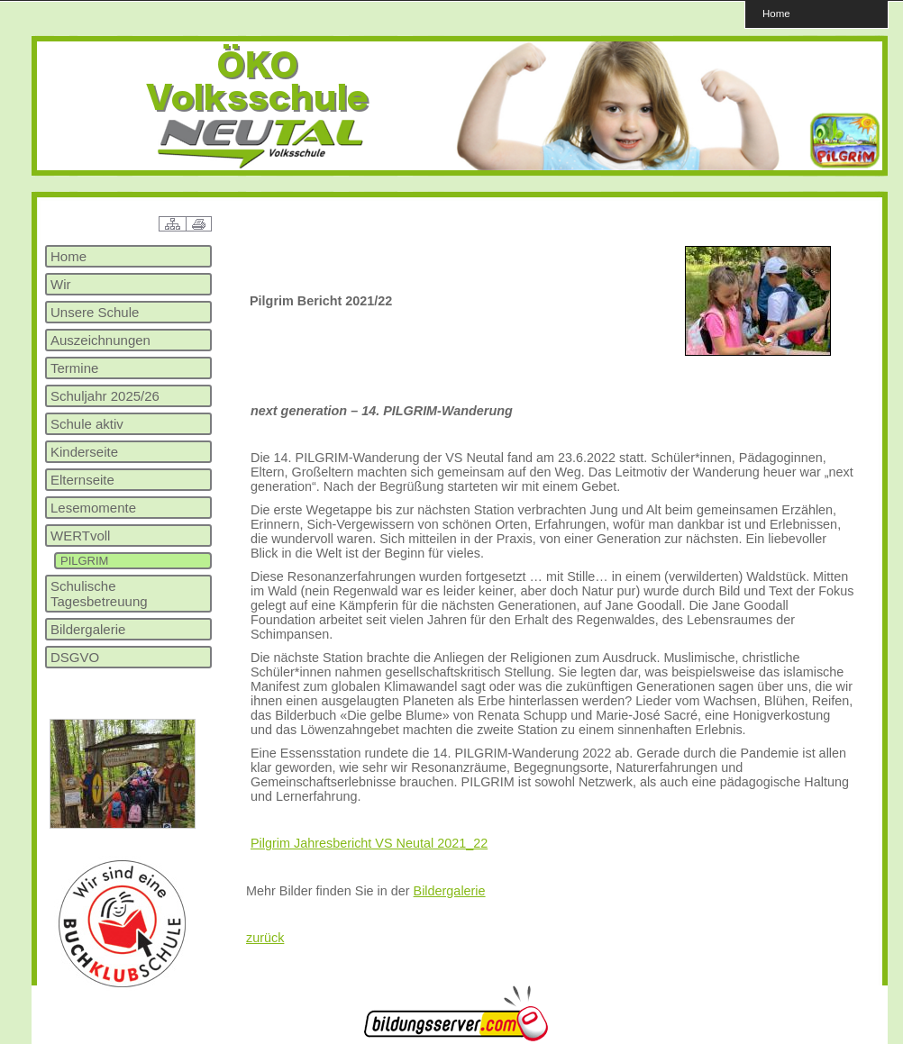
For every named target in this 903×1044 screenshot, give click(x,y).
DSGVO (74, 657)
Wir (60, 284)
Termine (74, 368)
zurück (265, 938)
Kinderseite (84, 451)
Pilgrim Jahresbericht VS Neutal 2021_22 (369, 843)
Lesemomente (93, 507)
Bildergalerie (87, 629)
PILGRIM (84, 560)
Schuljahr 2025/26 (105, 396)
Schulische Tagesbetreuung (99, 593)
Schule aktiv (86, 423)
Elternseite (82, 479)
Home (776, 13)
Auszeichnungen (100, 340)
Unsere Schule (94, 312)
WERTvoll (80, 535)
